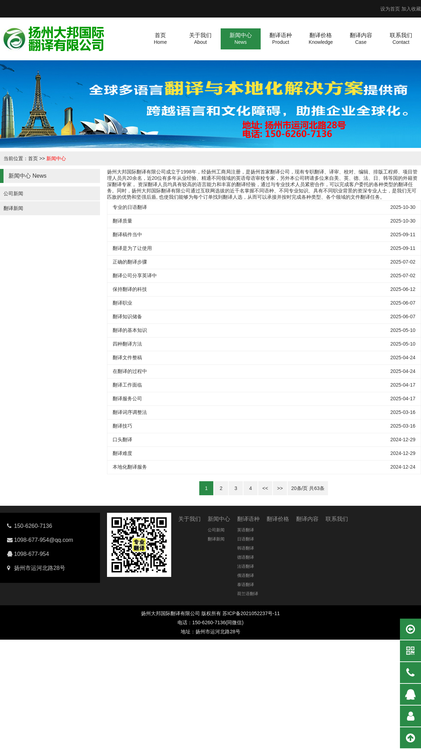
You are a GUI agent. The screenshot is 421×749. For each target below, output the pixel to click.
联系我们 (337, 519)
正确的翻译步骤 (130, 262)
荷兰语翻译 (247, 593)
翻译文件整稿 (127, 357)
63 (317, 488)
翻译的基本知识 (130, 330)
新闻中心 (56, 158)
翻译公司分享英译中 (135, 275)
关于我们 (189, 519)
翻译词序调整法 (130, 412)
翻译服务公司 (127, 398)
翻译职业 (122, 303)
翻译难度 (122, 453)
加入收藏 (411, 9)
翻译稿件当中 (127, 234)
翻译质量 (122, 221)
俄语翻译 (245, 575)
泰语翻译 (245, 584)
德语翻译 (245, 557)
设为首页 (390, 9)
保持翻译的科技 (130, 289)
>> (280, 488)
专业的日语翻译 (130, 207)
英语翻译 (245, 529)
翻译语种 (248, 519)
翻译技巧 (122, 426)
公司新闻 (13, 193)
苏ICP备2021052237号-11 (251, 613)
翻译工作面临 (127, 385)
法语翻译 (245, 566)
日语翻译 (245, 539)
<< (265, 488)
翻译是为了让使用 (132, 248)
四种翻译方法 (127, 344)
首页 (33, 158)
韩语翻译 (245, 548)
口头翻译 (122, 439)
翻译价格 (278, 519)
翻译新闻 (13, 208)
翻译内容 (307, 519)
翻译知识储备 (127, 316)
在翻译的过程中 (130, 371)
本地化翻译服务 (130, 467)
